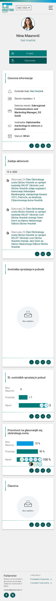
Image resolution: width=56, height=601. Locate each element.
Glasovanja (29, 60)
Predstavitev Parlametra (39, 579)
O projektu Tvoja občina (39, 583)
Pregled (29, 53)
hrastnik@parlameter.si (13, 590)
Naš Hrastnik (28, 40)
